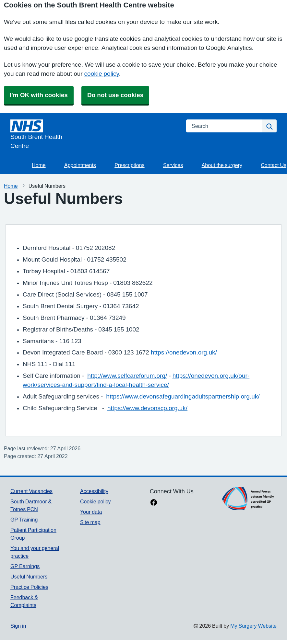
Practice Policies (29, 586)
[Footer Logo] (248, 498)
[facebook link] (154, 503)
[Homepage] (94, 135)
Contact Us (273, 165)
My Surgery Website (253, 625)
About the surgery (222, 165)
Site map (90, 522)
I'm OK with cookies (39, 95)
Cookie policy (95, 501)
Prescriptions (129, 165)
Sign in (18, 625)
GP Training (24, 519)
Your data (91, 511)
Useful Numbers (28, 576)
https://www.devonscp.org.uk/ (147, 408)
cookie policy (101, 74)
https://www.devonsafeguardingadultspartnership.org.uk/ (182, 396)
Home (39, 165)
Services (173, 165)
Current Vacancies (31, 491)
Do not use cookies (115, 95)
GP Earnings (25, 566)
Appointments (80, 165)
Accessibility (94, 491)
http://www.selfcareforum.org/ (127, 376)
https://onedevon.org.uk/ (184, 352)
